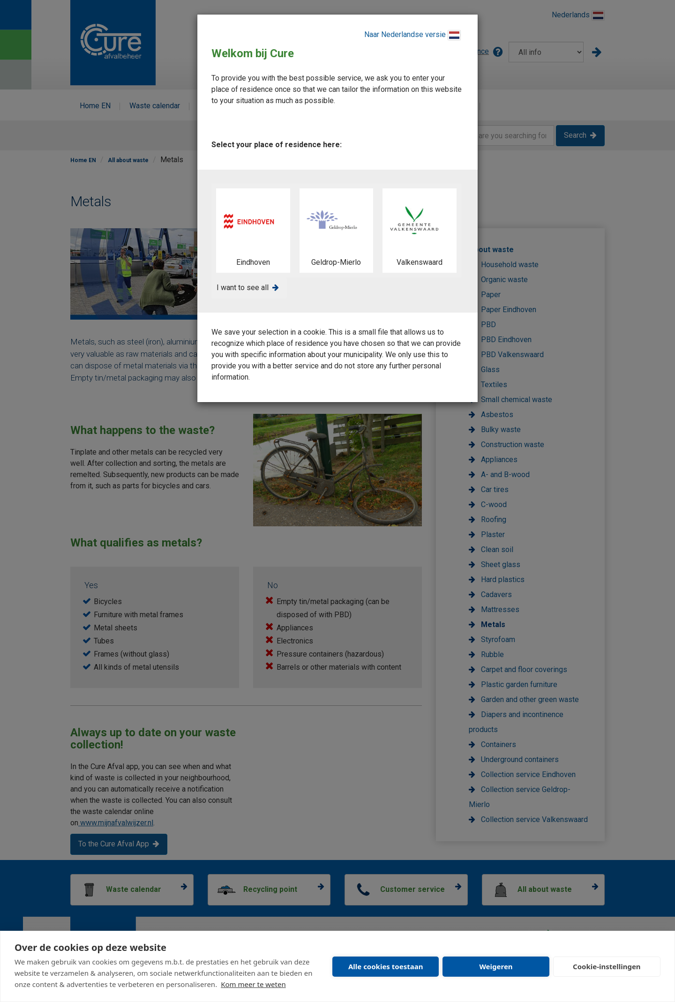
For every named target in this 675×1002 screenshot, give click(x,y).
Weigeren (495, 966)
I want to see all (243, 287)
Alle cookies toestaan (385, 966)
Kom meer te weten (253, 984)
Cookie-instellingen (607, 966)
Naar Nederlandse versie (412, 35)
